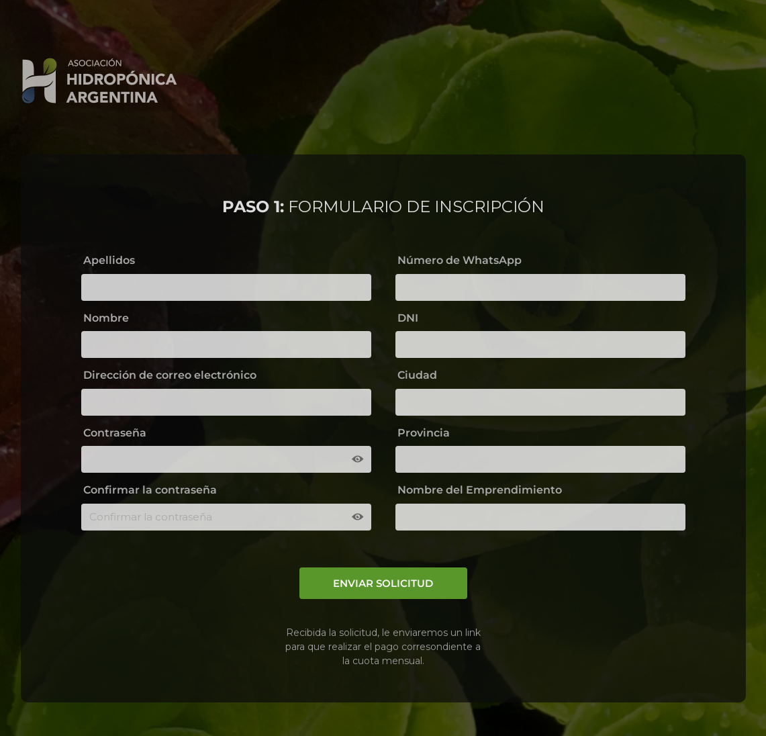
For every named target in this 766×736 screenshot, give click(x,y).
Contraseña (114, 432)
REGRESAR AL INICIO (660, 77)
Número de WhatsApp (459, 260)
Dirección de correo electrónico (169, 375)
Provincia (423, 432)
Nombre (106, 318)
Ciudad (417, 375)
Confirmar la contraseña (150, 490)
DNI (407, 318)
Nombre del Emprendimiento (479, 490)
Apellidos (109, 260)
